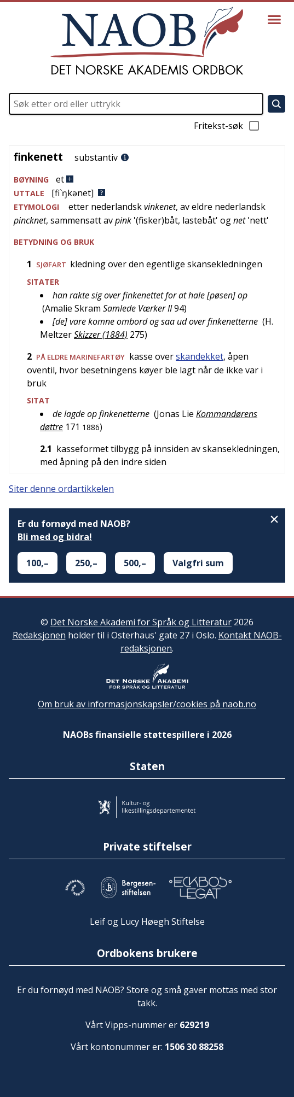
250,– (86, 563)
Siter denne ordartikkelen (61, 489)
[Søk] (276, 104)
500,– (135, 563)
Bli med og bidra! (55, 537)
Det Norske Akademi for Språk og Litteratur (141, 622)
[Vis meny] (274, 19)
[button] (147, 179)
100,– (37, 563)
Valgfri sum (198, 563)
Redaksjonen (39, 635)
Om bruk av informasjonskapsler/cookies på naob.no (147, 704)
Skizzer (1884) (101, 334)
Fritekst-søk (227, 125)
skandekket (199, 356)
